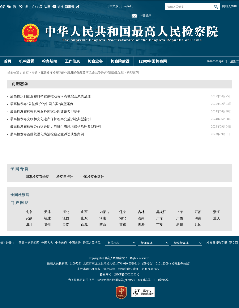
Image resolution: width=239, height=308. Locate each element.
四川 (29, 224)
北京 (29, 212)
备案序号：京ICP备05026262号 (120, 274)
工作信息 (72, 61)
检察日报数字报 (216, 242)
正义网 (233, 242)
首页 (7, 61)
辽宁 (122, 212)
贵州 (47, 224)
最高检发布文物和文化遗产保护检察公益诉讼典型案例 (50, 119)
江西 (66, 218)
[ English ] (127, 6)
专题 (35, 72)
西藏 (84, 224)
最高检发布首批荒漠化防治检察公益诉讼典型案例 (47, 134)
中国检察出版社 (92, 177)
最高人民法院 (92, 242)
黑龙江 (161, 212)
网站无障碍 (229, 6)
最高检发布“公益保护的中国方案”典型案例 (41, 104)
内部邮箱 (145, 15)
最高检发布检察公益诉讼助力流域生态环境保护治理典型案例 (55, 126)
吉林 (141, 212)
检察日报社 (64, 177)
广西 (179, 218)
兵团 (198, 224)
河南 (102, 218)
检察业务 (95, 61)
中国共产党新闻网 (27, 242)
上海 (179, 212)
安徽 (29, 218)
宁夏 (159, 224)
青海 (141, 224)
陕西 (102, 224)
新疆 (179, 224)
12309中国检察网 (152, 61)
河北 (66, 212)
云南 (66, 224)
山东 (84, 218)
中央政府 (61, 242)
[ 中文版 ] (114, 6)
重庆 (216, 218)
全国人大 (47, 242)
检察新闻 (49, 61)
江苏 (198, 212)
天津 (47, 212)
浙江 (216, 212)
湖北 (122, 218)
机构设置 (26, 61)
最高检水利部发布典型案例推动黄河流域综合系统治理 (50, 96)
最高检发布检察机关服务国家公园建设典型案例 (45, 111)
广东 (159, 218)
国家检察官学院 (37, 177)
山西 (84, 212)
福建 (47, 218)
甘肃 (122, 224)
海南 (198, 218)
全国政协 (75, 242)
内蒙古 (104, 212)
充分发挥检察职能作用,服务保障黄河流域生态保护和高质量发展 (82, 72)
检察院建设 (120, 61)
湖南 (141, 218)
